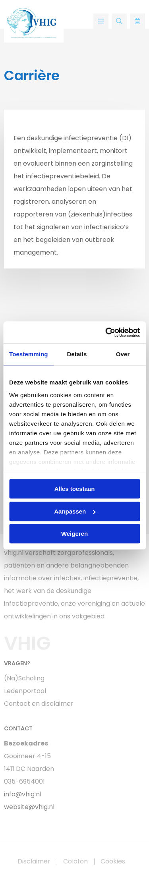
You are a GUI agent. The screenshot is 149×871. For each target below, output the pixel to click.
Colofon (75, 861)
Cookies (113, 861)
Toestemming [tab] (28, 354)
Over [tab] (123, 354)
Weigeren (74, 533)
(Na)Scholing (24, 678)
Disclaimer (33, 861)
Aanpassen (74, 511)
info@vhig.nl (22, 794)
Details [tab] (77, 354)
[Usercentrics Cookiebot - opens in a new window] (106, 332)
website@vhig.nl (29, 806)
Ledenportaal (25, 690)
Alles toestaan (74, 488)
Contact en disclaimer (39, 703)
